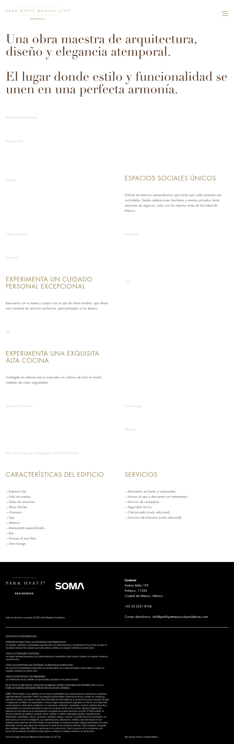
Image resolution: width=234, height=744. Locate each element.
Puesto (139, 737)
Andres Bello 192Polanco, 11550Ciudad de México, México (144, 590)
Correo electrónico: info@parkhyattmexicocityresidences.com (166, 616)
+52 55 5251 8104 (138, 606)
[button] (225, 13)
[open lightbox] (117, 116)
